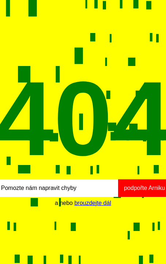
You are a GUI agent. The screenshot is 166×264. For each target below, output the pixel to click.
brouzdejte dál (92, 203)
